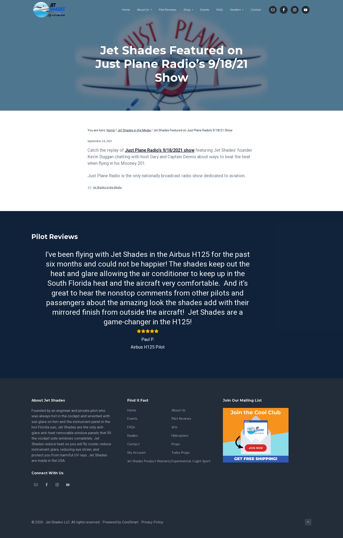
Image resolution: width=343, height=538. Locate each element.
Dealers (132, 436)
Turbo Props (181, 453)
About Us (179, 410)
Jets (174, 427)
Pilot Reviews (181, 419)
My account (136, 453)
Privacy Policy (152, 522)
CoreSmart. (130, 522)
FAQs (131, 427)
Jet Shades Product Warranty (149, 461)
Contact (133, 444)
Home (131, 410)
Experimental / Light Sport (191, 461)
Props (176, 444)
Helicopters (180, 436)
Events (132, 419)
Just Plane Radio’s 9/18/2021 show (159, 150)
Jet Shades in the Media (107, 187)
